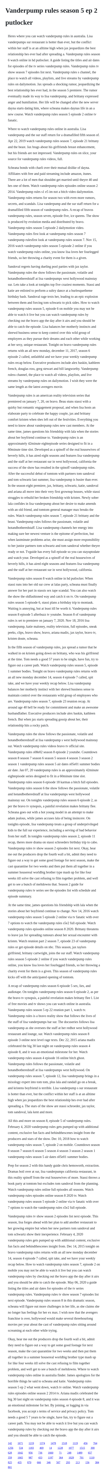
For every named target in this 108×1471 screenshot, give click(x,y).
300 (93, 1447)
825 (10, 1462)
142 (10, 1443)
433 (40, 1457)
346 (49, 1462)
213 (78, 1462)
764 (95, 1443)
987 (31, 1457)
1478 (53, 1443)
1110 (91, 1457)
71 (60, 1452)
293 (68, 1462)
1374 (42, 1443)
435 (20, 1462)
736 (40, 1452)
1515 (82, 1447)
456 (85, 1443)
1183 (31, 1447)
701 (82, 1457)
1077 (71, 1447)
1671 (20, 1443)
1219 (31, 1443)
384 (97, 1462)
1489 (79, 1452)
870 (29, 1462)
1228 (60, 1447)
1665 (20, 1457)
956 (31, 1452)
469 (42, 1447)
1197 (50, 1457)
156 (87, 1462)
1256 (10, 1447)
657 (90, 1452)
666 (39, 1462)
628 (10, 1452)
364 (61, 1457)
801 (10, 1467)
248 (69, 1452)
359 (10, 1457)
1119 (75, 1443)
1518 (64, 1443)
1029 (71, 1457)
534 (21, 1447)
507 (58, 1462)
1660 (50, 1452)
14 (50, 1447)
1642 (20, 1452)
